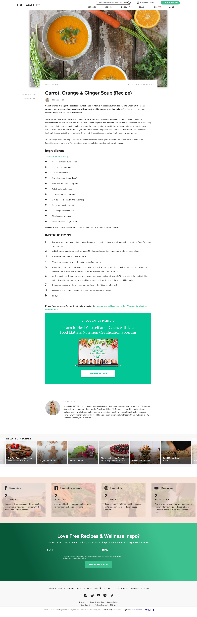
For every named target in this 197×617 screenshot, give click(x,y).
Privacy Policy (112, 602)
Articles (81, 588)
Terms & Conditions (97, 602)
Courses (92, 7)
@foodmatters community (71, 488)
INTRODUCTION (29, 94)
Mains (56, 84)
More (171, 7)
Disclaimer (83, 602)
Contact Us (109, 588)
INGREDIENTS (30, 98)
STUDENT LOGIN (145, 2)
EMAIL (105, 550)
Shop (157, 7)
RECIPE (48, 84)
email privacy (117, 556)
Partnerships (122, 588)
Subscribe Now (98, 564)
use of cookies (136, 610)
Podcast (125, 7)
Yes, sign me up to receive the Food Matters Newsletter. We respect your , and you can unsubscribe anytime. (92, 557)
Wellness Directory (140, 588)
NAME (50, 550)
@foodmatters (15, 488)
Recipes (108, 7)
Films (141, 7)
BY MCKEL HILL (70, 402)
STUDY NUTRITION (170, 3)
